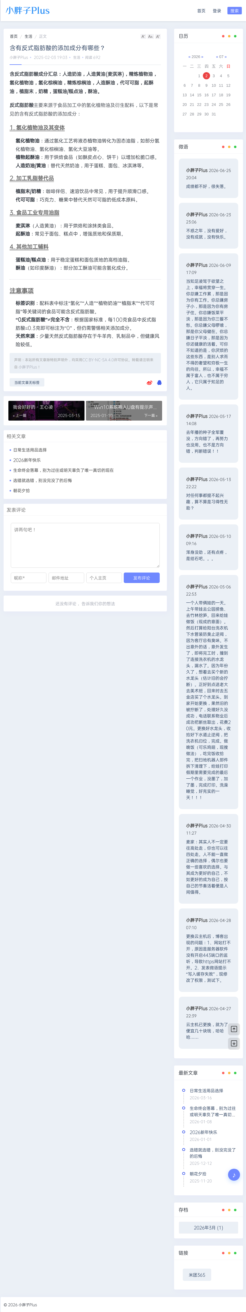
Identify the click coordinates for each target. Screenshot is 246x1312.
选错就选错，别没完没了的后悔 (42, 480)
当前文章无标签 (27, 382)
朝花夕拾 (21, 490)
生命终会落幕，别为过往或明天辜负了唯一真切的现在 (63, 470)
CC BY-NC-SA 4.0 (98, 359)
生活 (28, 36)
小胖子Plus (19, 57)
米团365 (197, 1275)
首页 (201, 10)
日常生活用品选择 (30, 450)
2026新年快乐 (27, 460)
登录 (217, 10)
